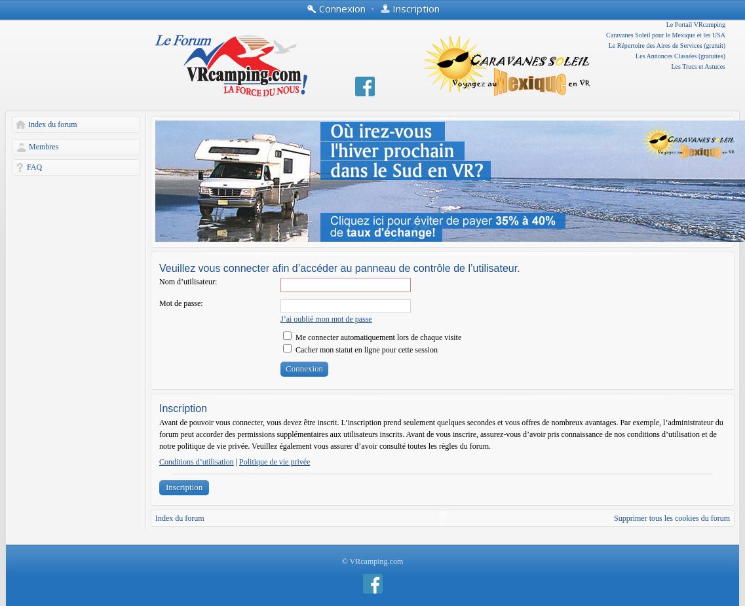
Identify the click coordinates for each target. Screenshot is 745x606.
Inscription (184, 487)
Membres (43, 146)
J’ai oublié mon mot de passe (326, 319)
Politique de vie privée (274, 461)
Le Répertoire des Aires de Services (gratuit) (667, 45)
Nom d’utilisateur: (188, 281)
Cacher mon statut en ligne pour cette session (360, 349)
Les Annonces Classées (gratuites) (680, 56)
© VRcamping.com (373, 561)
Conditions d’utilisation (196, 461)
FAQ (34, 167)
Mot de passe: (181, 303)
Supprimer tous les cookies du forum (672, 518)
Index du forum (52, 124)
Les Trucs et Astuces (699, 66)
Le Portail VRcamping (695, 24)
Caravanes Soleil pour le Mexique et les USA (665, 35)
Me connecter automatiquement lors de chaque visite (372, 337)
